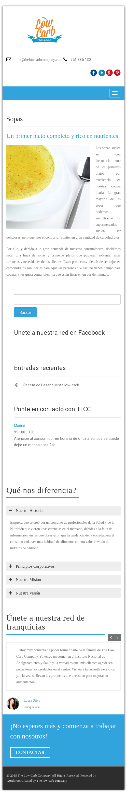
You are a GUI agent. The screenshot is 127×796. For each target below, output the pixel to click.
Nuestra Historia (26, 510)
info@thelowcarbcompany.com (38, 60)
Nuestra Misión (25, 579)
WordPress (13, 780)
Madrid (19, 425)
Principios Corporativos (31, 566)
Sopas (14, 119)
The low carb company (52, 780)
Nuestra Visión (24, 593)
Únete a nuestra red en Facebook (59, 332)
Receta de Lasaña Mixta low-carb (51, 385)
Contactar (30, 752)
